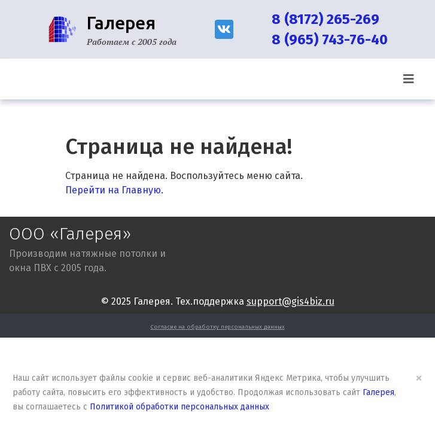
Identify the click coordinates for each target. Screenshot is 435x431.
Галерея (378, 392)
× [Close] (418, 377)
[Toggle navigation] (408, 79)
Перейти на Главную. (114, 190)
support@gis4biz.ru (290, 301)
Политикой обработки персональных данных (179, 407)
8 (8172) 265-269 (325, 19)
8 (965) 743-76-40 (330, 39)
